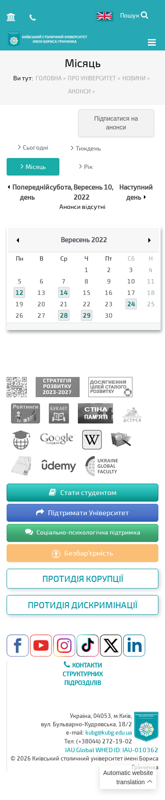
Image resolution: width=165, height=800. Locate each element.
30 (109, 315)
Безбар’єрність (82, 553)
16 (109, 292)
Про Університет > (94, 78)
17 (131, 292)
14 (64, 292)
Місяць (33, 166)
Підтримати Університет (82, 512)
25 (151, 304)
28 (64, 315)
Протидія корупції (82, 578)
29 (87, 315)
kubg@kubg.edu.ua (108, 732)
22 (87, 304)
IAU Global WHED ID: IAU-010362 (111, 749)
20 (41, 304)
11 (151, 281)
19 (19, 304)
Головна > (51, 78)
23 (109, 304)
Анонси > (81, 91)
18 (151, 292)
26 (19, 315)
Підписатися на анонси (116, 123)
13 (41, 292)
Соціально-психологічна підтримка (82, 532)
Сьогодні (33, 147)
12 (19, 292)
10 (131, 281)
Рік (86, 166)
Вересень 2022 (84, 240)
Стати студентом (83, 492)
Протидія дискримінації (82, 604)
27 (41, 315)
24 (131, 304)
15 (87, 292)
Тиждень (86, 148)
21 (64, 304)
